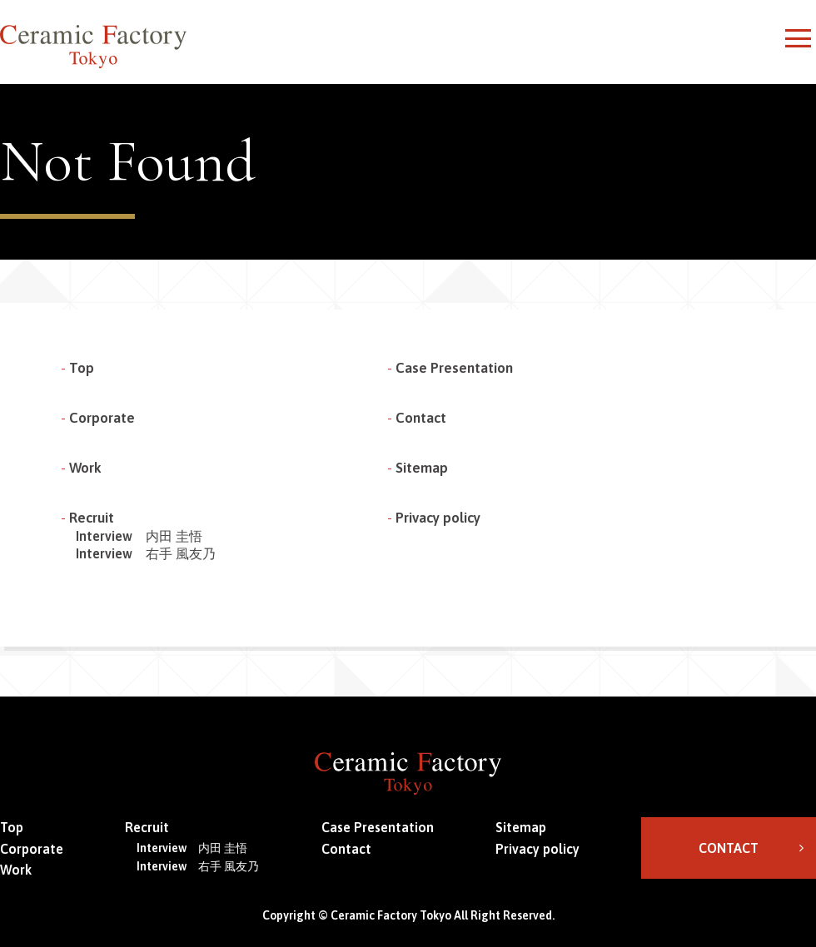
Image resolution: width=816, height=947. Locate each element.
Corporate (102, 417)
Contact (421, 417)
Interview (139, 535)
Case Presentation (454, 367)
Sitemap (422, 467)
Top (81, 367)
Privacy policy (438, 517)
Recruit (91, 517)
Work (85, 467)
